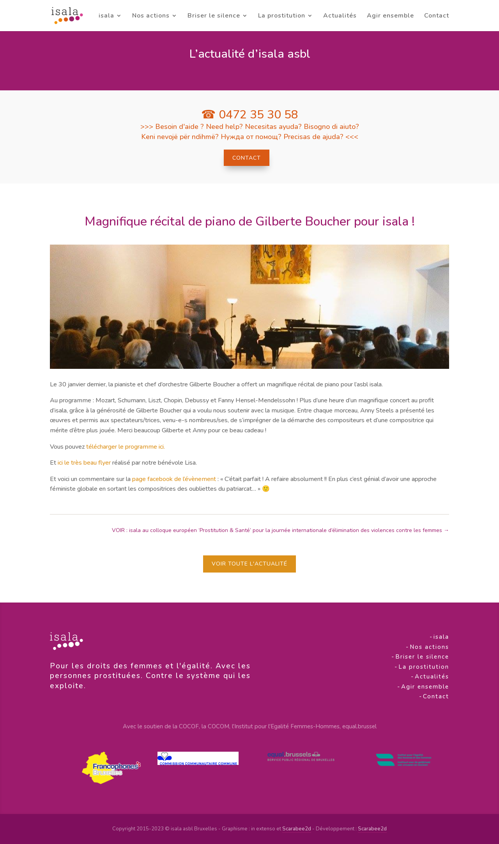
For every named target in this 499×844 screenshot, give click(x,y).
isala (106, 16)
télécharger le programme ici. (125, 446)
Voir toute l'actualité (249, 563)
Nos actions (151, 16)
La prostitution (281, 16)
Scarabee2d (296, 828)
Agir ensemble (390, 16)
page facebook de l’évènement (174, 479)
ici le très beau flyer (84, 462)
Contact (436, 16)
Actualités (340, 16)
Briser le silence (214, 16)
